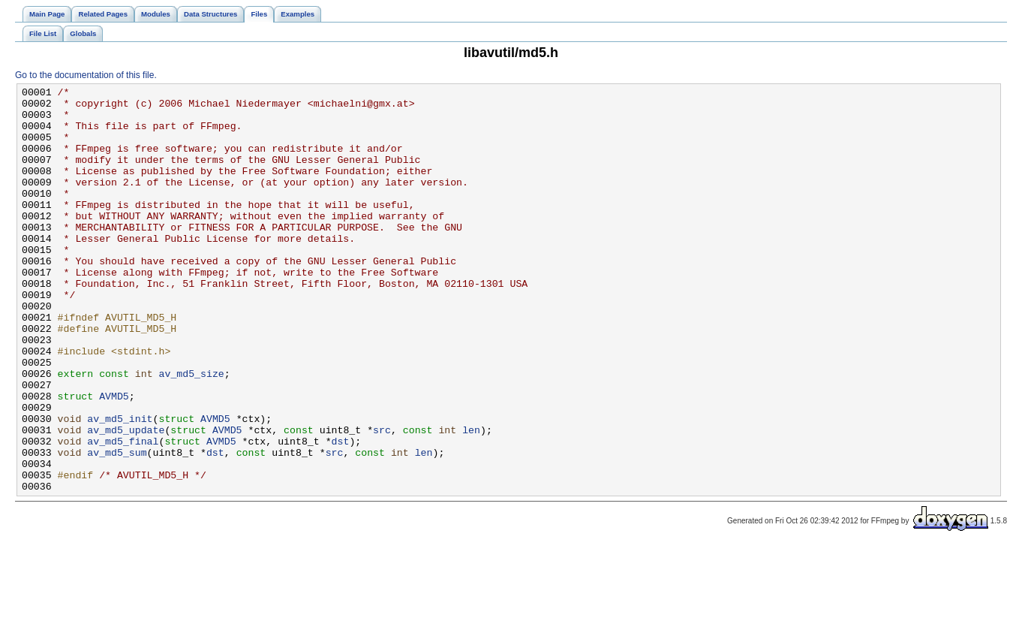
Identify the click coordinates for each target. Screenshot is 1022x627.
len (471, 499)
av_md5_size (191, 432)
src (382, 499)
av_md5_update (125, 499)
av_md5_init (119, 486)
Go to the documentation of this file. (86, 75)
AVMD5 (114, 459)
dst (340, 513)
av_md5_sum (116, 526)
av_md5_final (122, 513)
